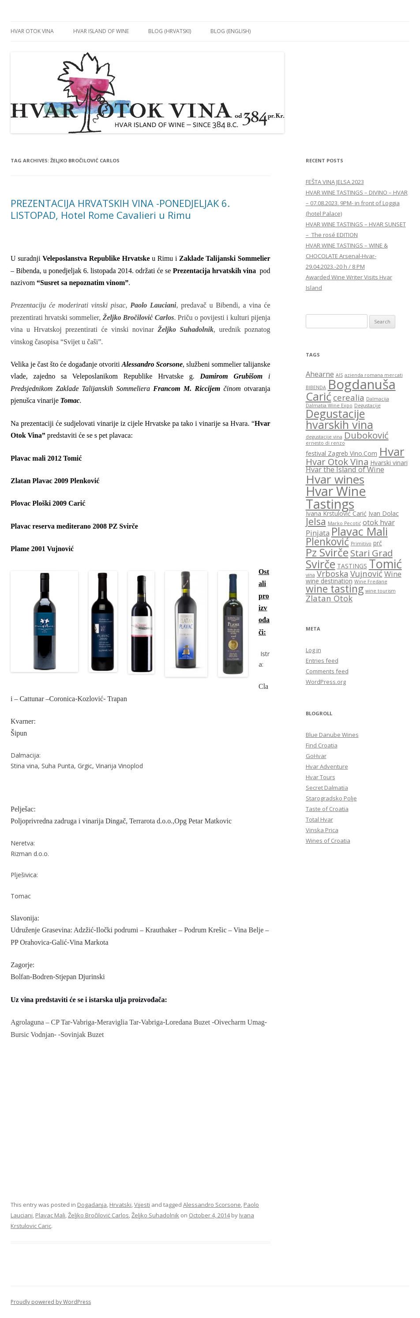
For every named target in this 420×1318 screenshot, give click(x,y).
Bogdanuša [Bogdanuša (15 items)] (362, 384)
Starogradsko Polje (331, 798)
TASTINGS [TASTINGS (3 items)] (352, 566)
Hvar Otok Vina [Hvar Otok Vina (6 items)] (337, 461)
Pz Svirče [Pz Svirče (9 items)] (327, 552)
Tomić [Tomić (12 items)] (385, 564)
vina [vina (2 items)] (310, 575)
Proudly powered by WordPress (51, 1302)
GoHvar (316, 756)
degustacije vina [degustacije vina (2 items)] (324, 437)
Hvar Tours (320, 777)
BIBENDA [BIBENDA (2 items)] (316, 387)
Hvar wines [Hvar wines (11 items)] (335, 479)
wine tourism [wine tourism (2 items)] (380, 591)
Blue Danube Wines (332, 735)
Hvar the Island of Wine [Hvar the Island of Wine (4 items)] (345, 469)
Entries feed (322, 661)
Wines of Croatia (328, 841)
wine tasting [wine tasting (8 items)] (335, 589)
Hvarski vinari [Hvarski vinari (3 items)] (389, 462)
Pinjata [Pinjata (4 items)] (318, 533)
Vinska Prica (322, 830)
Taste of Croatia (327, 809)
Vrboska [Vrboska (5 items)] (333, 573)
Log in (313, 650)
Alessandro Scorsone (212, 1205)
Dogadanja (92, 1205)
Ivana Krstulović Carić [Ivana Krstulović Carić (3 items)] (336, 513)
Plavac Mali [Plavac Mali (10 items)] (359, 531)
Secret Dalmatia (327, 788)
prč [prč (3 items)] (377, 543)
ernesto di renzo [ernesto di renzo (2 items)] (325, 443)
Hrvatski (120, 1205)
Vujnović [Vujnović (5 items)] (366, 573)
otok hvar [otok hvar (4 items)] (379, 522)
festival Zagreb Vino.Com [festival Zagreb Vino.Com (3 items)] (341, 453)
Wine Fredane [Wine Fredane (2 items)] (370, 581)
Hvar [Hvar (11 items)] (392, 451)
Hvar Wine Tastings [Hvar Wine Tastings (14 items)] (336, 497)
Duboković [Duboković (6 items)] (366, 435)
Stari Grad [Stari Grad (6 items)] (371, 553)
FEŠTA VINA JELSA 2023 (335, 182)
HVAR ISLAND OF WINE (101, 31)
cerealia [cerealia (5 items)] (348, 397)
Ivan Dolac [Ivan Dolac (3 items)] (383, 513)
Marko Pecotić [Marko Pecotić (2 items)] (344, 523)
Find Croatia (322, 745)
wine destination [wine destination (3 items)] (329, 581)
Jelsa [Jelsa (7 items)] (316, 521)
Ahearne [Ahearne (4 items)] (320, 374)
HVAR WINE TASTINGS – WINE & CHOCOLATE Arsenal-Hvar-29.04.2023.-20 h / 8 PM (347, 255)
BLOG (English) (230, 31)
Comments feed (327, 671)
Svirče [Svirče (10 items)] (320, 563)
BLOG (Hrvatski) (169, 31)
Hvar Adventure (327, 766)
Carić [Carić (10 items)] (318, 396)
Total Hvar (319, 819)
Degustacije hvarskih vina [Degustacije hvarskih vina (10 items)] (339, 419)
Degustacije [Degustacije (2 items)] (367, 405)
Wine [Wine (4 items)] (392, 574)
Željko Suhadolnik (155, 1215)
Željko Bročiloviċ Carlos (98, 1215)
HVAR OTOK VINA (32, 31)
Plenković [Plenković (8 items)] (327, 541)
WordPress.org (326, 682)
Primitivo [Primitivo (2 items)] (361, 544)
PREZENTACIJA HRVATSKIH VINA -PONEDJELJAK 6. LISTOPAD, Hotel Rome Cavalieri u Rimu (120, 208)
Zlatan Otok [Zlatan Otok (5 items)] (329, 598)
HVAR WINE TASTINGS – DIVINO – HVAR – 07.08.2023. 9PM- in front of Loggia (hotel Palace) (357, 203)
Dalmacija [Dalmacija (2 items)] (377, 399)
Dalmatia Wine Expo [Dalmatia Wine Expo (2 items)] (329, 405)
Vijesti (142, 1205)
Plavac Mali (50, 1215)
